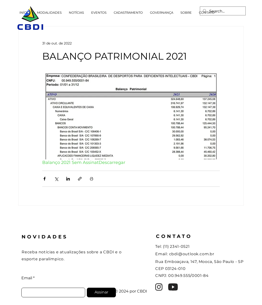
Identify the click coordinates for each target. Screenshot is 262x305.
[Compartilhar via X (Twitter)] (56, 178)
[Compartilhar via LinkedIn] (68, 178)
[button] (49, 12)
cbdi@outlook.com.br (191, 254)
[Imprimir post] (91, 178)
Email (26, 278)
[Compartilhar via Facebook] (44, 178)
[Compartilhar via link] (79, 178)
